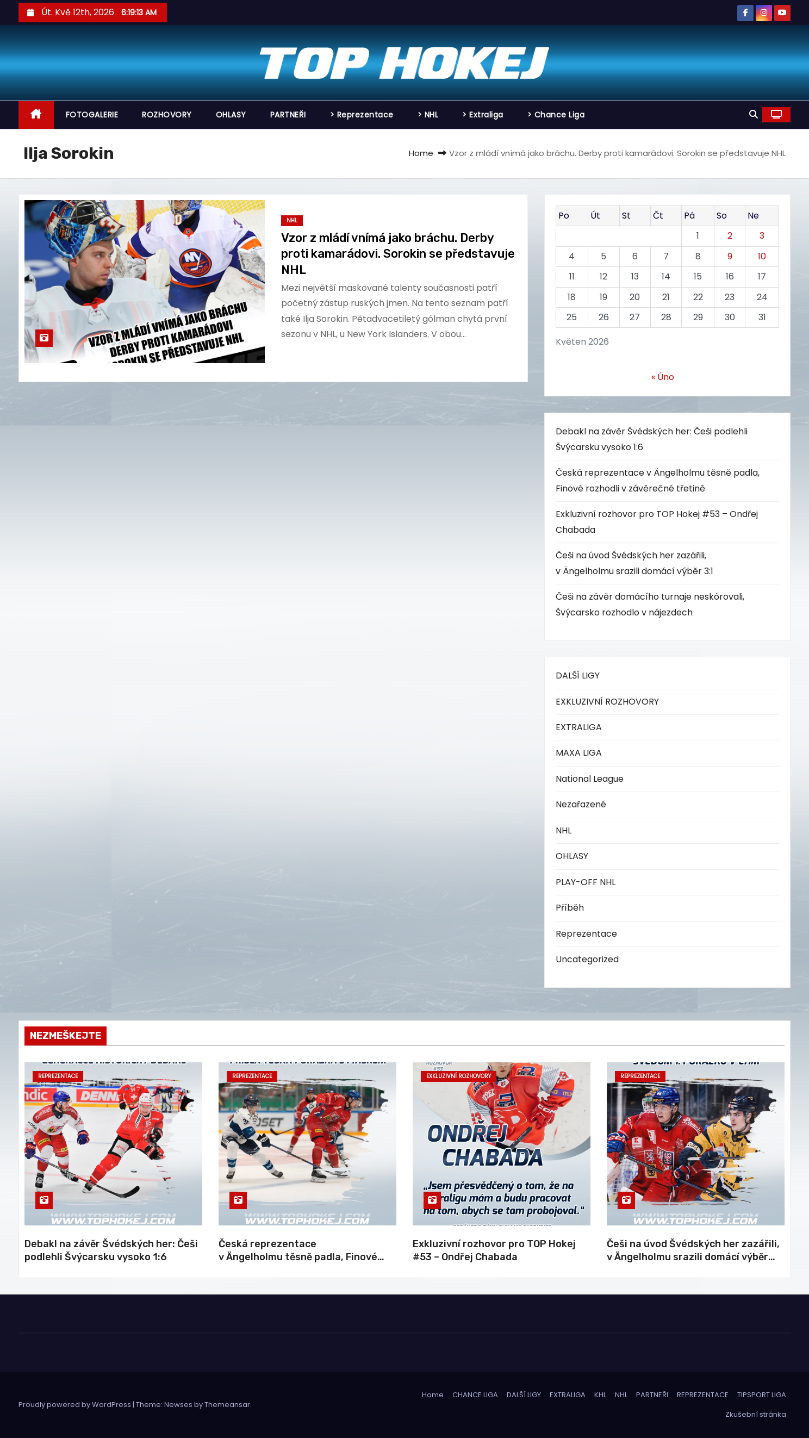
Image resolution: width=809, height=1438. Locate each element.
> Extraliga (482, 114)
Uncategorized (587, 959)
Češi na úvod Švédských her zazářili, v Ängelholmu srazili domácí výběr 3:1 (693, 1257)
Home (421, 153)
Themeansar (227, 1404)
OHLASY (231, 114)
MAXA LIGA (579, 752)
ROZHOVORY (167, 114)
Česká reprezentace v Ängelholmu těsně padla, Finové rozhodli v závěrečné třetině (298, 1257)
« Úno (662, 377)
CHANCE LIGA (475, 1395)
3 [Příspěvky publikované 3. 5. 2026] (762, 235)
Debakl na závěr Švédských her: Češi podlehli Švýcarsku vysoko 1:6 (111, 1250)
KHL (600, 1395)
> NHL (428, 114)
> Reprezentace (362, 114)
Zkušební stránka (755, 1414)
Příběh (570, 907)
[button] (753, 114)
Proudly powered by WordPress (75, 1404)
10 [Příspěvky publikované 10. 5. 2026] (762, 256)
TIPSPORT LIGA (761, 1395)
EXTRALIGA (579, 727)
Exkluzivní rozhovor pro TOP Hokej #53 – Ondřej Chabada (494, 1250)
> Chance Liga (556, 114)
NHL (292, 220)
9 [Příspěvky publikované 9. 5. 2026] (729, 256)
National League (590, 779)
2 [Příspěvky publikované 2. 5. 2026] (729, 235)
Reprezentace (586, 933)
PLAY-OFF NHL (585, 882)
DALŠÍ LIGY (578, 675)
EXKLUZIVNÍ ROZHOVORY (607, 701)
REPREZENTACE (703, 1395)
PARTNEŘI (288, 114)
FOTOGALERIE (92, 114)
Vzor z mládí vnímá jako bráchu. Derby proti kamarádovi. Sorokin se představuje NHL (398, 254)
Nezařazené (581, 804)
